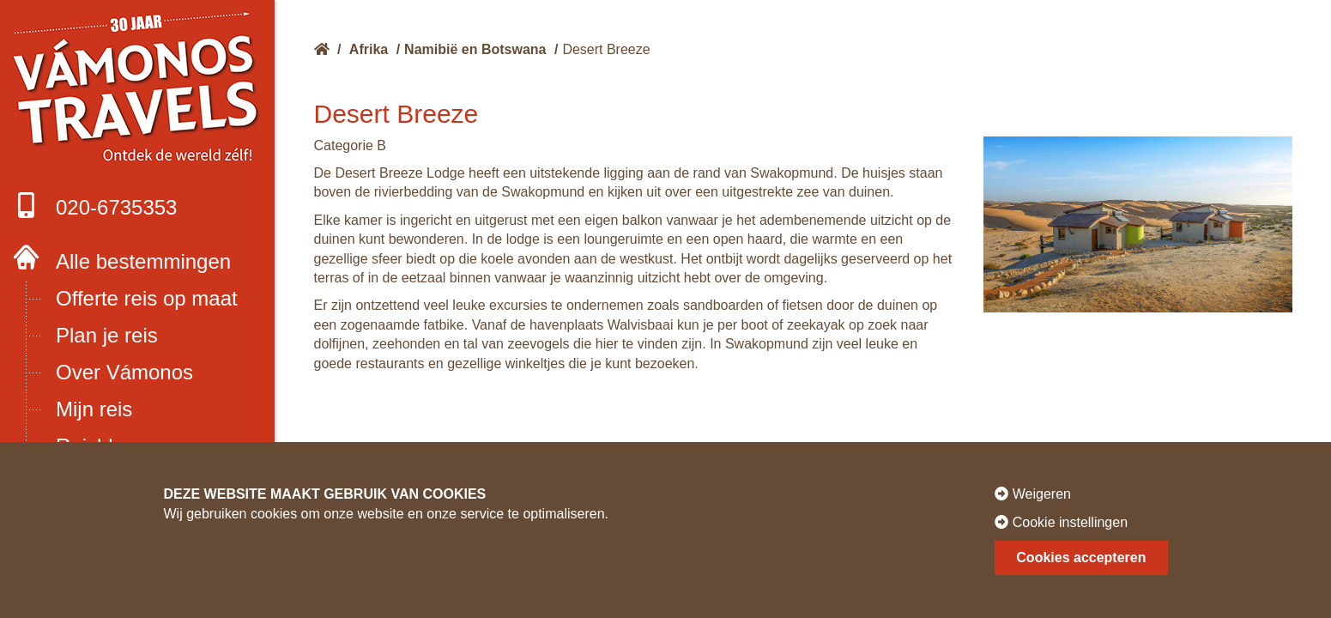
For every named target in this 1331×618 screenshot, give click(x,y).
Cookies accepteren (1081, 557)
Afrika (368, 49)
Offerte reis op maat (147, 298)
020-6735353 (95, 205)
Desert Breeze (606, 49)
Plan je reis (107, 335)
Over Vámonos (124, 372)
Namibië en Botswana (475, 49)
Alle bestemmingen (143, 261)
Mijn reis (94, 409)
